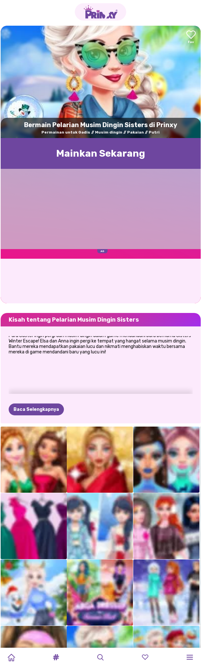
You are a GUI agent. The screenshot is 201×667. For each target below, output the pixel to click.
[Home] (11, 657)
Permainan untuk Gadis (65, 132)
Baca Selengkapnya (36, 377)
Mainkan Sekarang (100, 153)
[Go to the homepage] (100, 12)
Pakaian (135, 132)
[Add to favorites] (191, 37)
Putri (154, 132)
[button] (56, 657)
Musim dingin (108, 132)
